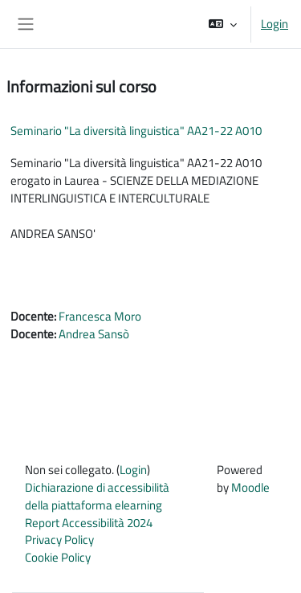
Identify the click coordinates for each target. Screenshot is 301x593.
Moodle (250, 487)
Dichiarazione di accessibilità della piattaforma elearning (97, 496)
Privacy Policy (59, 539)
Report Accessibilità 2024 (89, 522)
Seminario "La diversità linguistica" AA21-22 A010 (136, 130)
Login (274, 24)
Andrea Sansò (94, 334)
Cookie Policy (58, 557)
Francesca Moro (100, 316)
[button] (222, 24)
